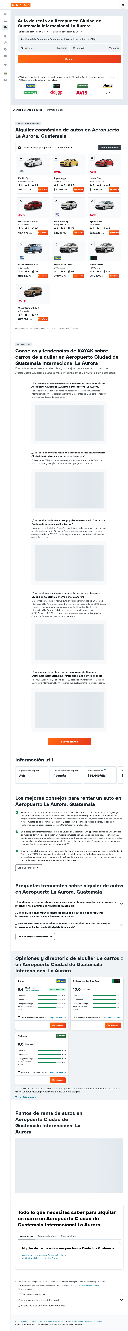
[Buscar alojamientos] (5, 21)
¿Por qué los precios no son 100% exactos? (70, 1305)
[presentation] (122, 958)
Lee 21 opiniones (32, 990)
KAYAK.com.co (21, 1321)
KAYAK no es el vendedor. (70, 1294)
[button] (5, 4)
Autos (33, 1321)
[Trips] (5, 65)
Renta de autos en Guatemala (52, 1321)
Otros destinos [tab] (68, 1236)
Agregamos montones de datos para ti (70, 1300)
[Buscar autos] (5, 27)
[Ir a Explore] (5, 36)
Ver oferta (42, 189)
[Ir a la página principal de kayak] (20, 5)
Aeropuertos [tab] (26, 1236)
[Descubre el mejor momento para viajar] (5, 49)
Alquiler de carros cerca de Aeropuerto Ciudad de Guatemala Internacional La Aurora (44, 1257)
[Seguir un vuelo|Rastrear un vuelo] (5, 43)
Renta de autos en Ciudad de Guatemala (85, 1321)
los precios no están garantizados (85, 1285)
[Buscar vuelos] (5, 14)
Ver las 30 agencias (25, 1097)
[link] (69, 741)
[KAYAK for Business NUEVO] (5, 56)
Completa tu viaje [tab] (47, 1236)
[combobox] (33, 31)
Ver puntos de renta (57, 1017)
